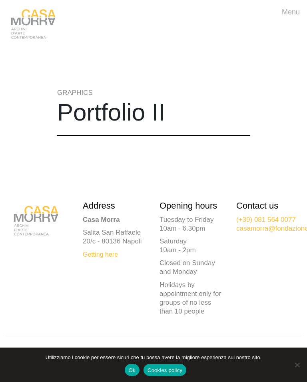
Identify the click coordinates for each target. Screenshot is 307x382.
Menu (293, 11)
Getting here (100, 254)
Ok (132, 370)
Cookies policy (165, 370)
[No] (297, 365)
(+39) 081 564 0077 (266, 219)
